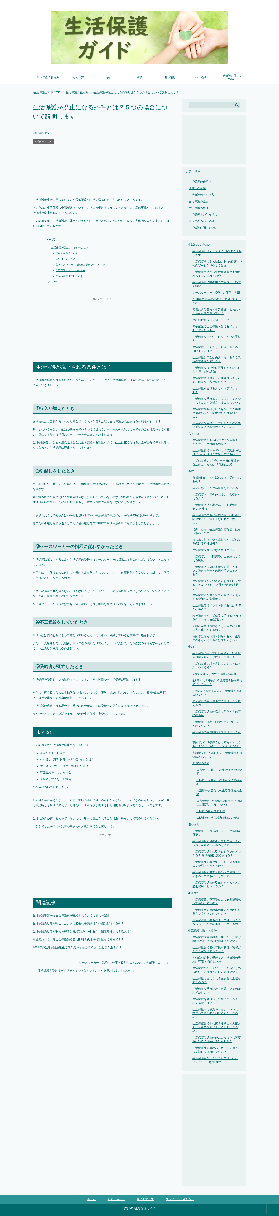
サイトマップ (145, 1199)
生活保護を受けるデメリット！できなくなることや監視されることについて (86, 970)
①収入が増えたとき (67, 253)
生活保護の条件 (199, 207)
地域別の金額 (197, 188)
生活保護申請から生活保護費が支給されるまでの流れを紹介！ (72, 915)
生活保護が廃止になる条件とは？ (213, 550)
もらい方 (78, 77)
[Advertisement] (102, 171)
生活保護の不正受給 (201, 221)
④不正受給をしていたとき (70, 270)
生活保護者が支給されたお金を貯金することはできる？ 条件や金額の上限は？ (216, 584)
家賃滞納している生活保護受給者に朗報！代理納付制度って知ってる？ (78, 939)
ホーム (91, 1199)
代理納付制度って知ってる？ (210, 319)
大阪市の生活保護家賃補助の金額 (217, 817)
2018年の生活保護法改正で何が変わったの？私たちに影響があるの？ (77, 947)
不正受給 (200, 77)
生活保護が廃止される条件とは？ (69, 247)
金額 (139, 77)
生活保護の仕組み (48, 77)
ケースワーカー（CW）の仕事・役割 (216, 292)
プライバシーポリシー (180, 1199)
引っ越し (170, 77)
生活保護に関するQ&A (231, 77)
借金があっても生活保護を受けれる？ (216, 488)
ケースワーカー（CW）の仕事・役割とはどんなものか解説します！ (122, 962)
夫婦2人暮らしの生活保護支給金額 (214, 674)
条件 (109, 77)
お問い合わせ (116, 1199)
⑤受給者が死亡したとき (69, 276)
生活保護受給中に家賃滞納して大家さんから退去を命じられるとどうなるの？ (216, 1027)
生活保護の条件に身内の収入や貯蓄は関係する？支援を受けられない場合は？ (216, 519)
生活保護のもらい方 (201, 194)
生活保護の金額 (199, 201)
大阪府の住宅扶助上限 (210, 811)
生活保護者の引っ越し (203, 214)
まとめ (55, 281)
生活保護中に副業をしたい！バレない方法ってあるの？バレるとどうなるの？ (216, 1013)
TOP (46, 92)
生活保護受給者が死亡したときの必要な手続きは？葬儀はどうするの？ (78, 923)
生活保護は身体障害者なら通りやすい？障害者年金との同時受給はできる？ (215, 570)
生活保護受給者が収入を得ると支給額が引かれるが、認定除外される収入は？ (82, 931)
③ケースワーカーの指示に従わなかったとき (80, 264)
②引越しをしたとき (67, 258)
